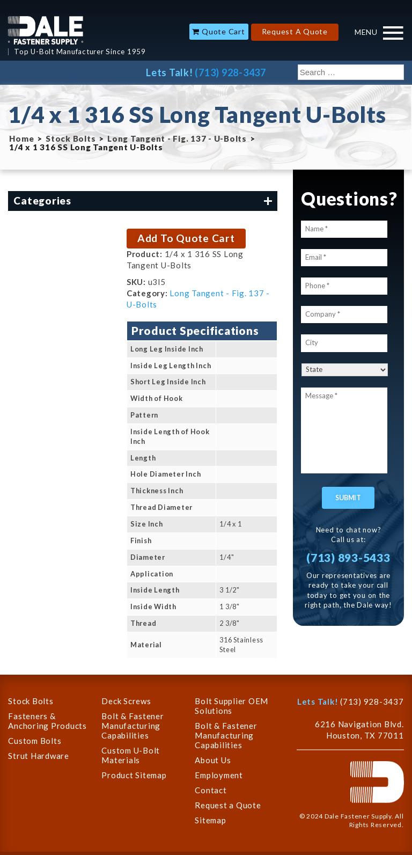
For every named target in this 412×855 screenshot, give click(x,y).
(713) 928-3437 (230, 72)
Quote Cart (223, 31)
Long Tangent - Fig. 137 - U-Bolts (177, 138)
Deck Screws (126, 701)
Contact (210, 790)
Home (21, 138)
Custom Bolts (34, 741)
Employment (219, 775)
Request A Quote (295, 31)
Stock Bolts (70, 138)
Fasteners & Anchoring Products (47, 720)
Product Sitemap (133, 775)
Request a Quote (228, 805)
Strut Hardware (38, 756)
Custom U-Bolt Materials (130, 755)
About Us (213, 760)
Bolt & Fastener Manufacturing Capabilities (132, 725)
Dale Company (45, 30)
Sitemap (210, 820)
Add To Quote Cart (186, 238)
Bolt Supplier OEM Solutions (231, 705)
